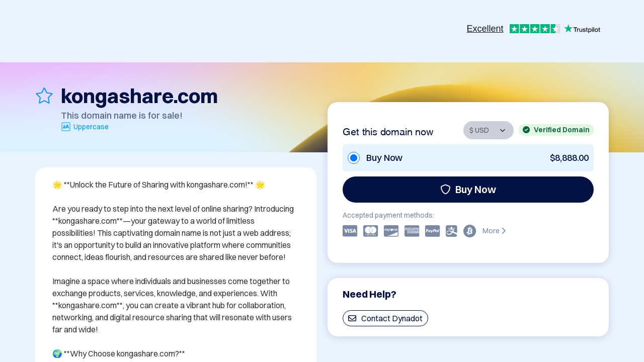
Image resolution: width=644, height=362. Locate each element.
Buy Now (468, 189)
